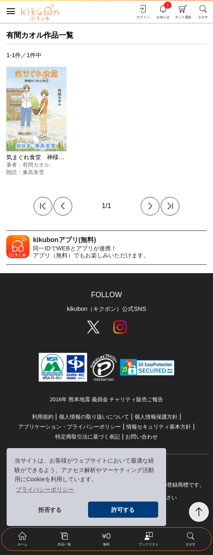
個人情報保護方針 (156, 417)
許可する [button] (123, 510)
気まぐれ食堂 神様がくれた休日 (49, 157)
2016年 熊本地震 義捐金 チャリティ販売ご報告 (106, 399)
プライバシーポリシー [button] (45, 489)
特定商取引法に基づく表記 (87, 437)
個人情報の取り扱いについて (94, 417)
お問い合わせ (141, 437)
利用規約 (43, 417)
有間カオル (35, 165)
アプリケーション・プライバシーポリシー (69, 427)
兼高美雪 (33, 172)
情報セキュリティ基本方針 (158, 427)
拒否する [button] (49, 510)
